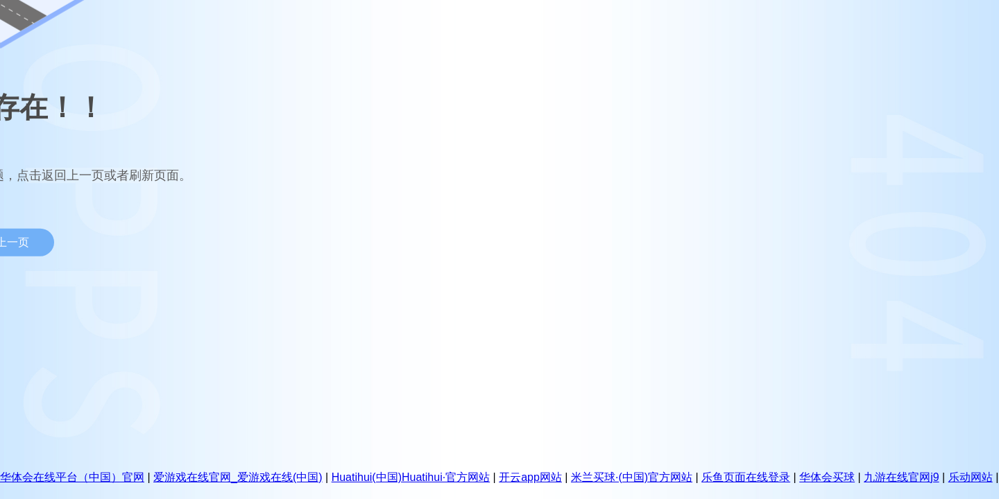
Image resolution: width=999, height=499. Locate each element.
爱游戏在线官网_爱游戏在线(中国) (238, 477)
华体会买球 (827, 477)
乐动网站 (970, 477)
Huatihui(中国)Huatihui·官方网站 (411, 477)
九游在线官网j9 (901, 477)
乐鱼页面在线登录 (745, 477)
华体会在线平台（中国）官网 (72, 477)
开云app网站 (530, 477)
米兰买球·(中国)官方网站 (631, 477)
